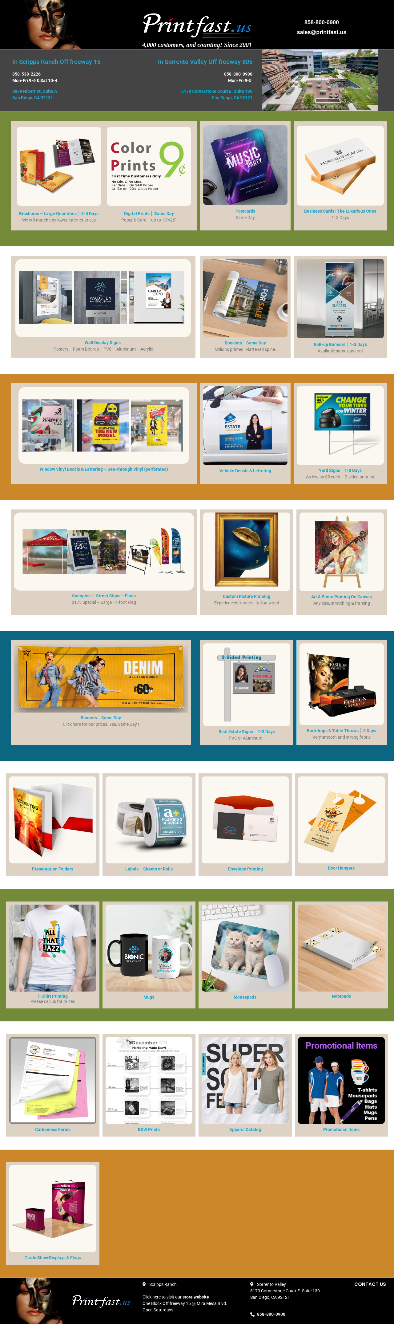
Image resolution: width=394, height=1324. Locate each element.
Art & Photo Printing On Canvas (341, 596)
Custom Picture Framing (246, 596)
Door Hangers (341, 868)
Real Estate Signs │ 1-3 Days (247, 731)
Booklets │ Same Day (245, 342)
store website (196, 1297)
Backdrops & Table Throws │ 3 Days (341, 730)
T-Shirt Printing (53, 996)
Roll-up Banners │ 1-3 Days (340, 344)
